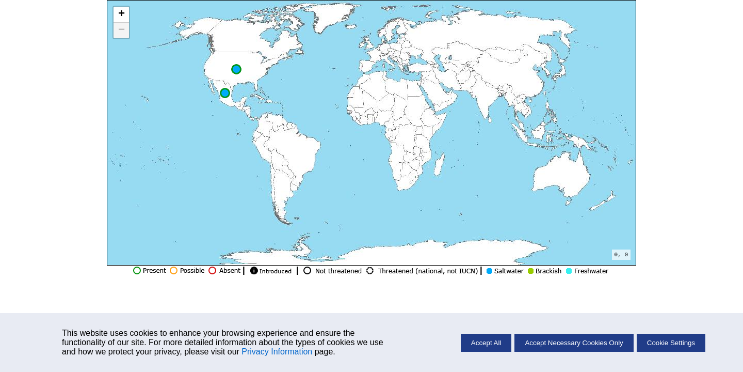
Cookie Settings (671, 343)
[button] (225, 93)
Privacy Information (276, 351)
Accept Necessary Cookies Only (574, 343)
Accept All (486, 343)
